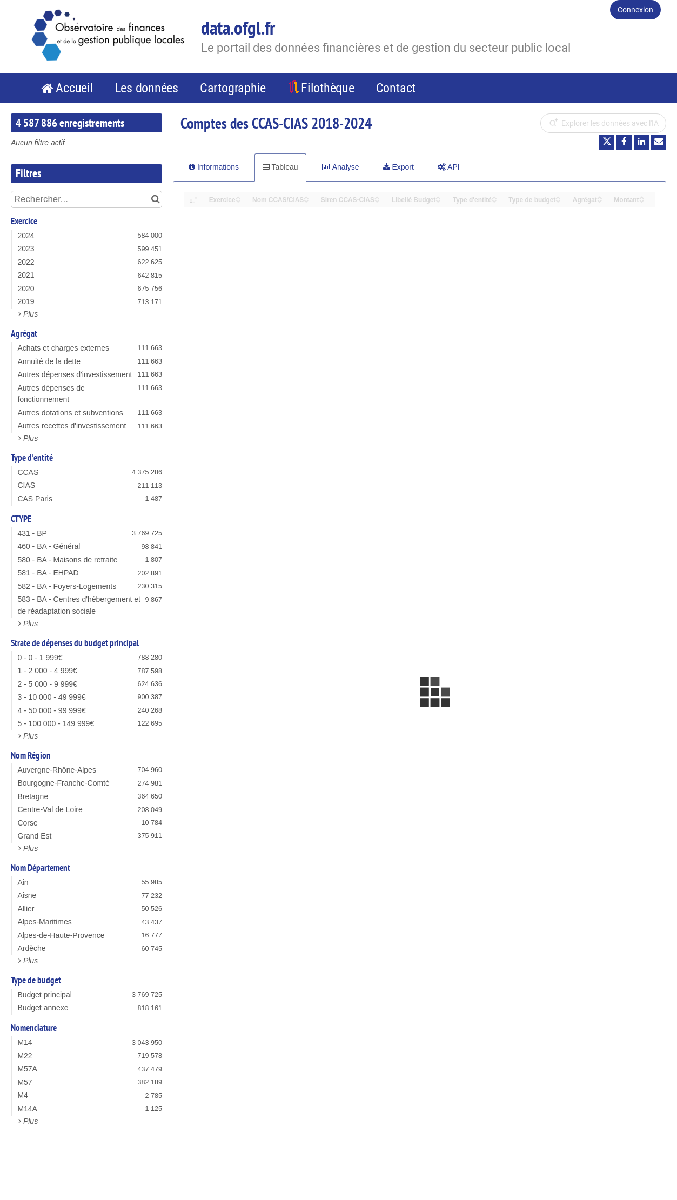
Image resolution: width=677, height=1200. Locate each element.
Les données (146, 88)
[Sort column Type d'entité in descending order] (494, 200)
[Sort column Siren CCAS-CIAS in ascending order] (377, 197)
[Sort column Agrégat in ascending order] (599, 197)
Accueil (74, 88)
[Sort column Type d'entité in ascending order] (494, 197)
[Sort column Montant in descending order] (642, 200)
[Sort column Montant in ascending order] (642, 197)
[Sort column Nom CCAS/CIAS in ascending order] (306, 197)
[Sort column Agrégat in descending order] (599, 200)
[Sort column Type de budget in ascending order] (558, 197)
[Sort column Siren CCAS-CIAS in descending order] (377, 200)
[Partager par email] (658, 142)
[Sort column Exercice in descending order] (238, 200)
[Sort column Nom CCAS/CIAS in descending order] (306, 200)
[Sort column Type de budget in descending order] (558, 200)
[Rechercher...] (86, 199)
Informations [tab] (214, 167)
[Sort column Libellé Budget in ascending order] (438, 197)
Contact (395, 88)
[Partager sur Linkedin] (641, 142)
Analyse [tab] (340, 167)
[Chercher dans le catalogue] (155, 199)
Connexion (635, 9)
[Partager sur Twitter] (606, 142)
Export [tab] (398, 167)
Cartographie (233, 88)
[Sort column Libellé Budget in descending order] (438, 200)
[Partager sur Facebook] (624, 142)
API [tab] (449, 167)
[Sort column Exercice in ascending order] (238, 197)
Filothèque (327, 88)
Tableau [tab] (280, 167)
